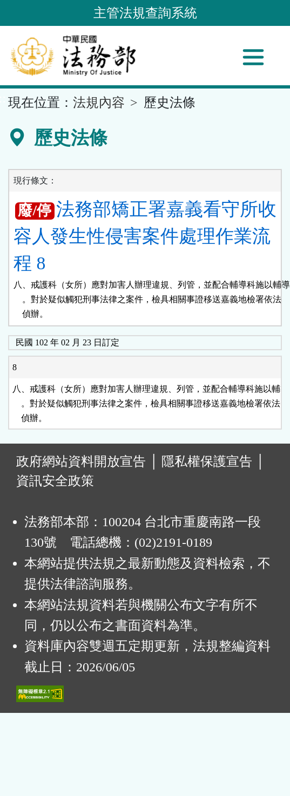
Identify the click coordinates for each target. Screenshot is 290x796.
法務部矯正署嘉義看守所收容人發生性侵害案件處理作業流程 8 (145, 236)
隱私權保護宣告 (206, 461)
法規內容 (99, 103)
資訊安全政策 (55, 481)
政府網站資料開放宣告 (81, 461)
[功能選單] (253, 57)
